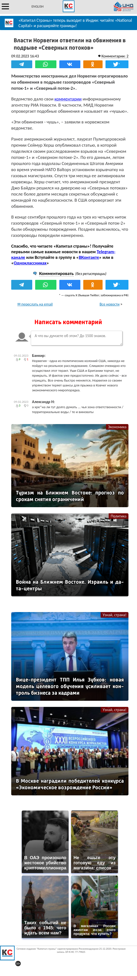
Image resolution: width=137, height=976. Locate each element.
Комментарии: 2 (114, 56)
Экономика (117, 427)
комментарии (68, 99)
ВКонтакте (89, 257)
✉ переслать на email (35, 304)
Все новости (110, 304)
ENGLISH (37, 6)
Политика (118, 516)
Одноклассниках (30, 263)
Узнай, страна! (114, 615)
